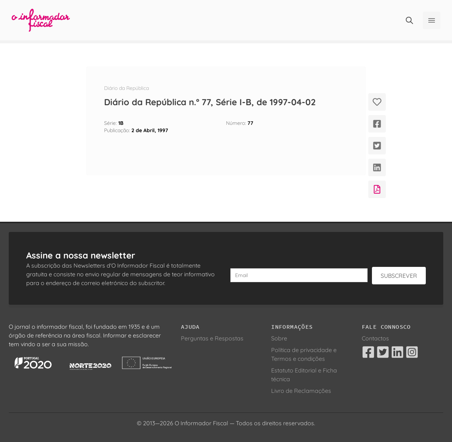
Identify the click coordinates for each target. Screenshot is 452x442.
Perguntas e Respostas (212, 338)
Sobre (279, 338)
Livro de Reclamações (301, 390)
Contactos (375, 338)
